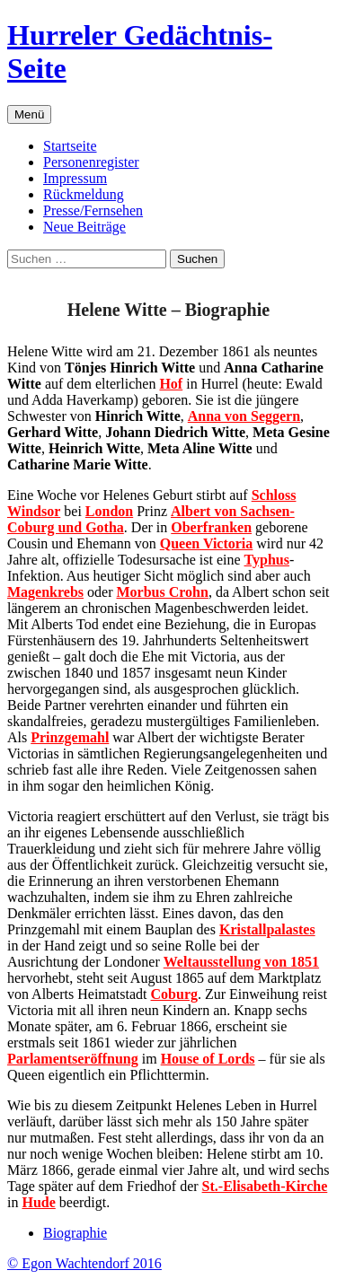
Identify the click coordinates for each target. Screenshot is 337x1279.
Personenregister (91, 162)
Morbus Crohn (162, 592)
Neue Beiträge (84, 226)
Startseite (70, 145)
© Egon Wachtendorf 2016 (84, 1263)
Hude (38, 1202)
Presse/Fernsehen (93, 210)
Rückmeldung (83, 194)
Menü (29, 114)
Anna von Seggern (244, 416)
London (109, 511)
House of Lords (208, 1058)
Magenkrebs (45, 592)
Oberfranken (211, 527)
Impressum (75, 178)
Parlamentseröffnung (72, 1058)
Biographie (75, 1232)
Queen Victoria (206, 543)
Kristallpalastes (267, 929)
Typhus (266, 559)
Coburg (174, 994)
